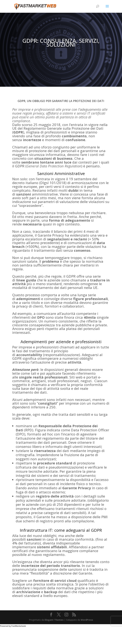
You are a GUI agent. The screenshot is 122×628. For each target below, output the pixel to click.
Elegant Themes (54, 619)
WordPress (87, 619)
